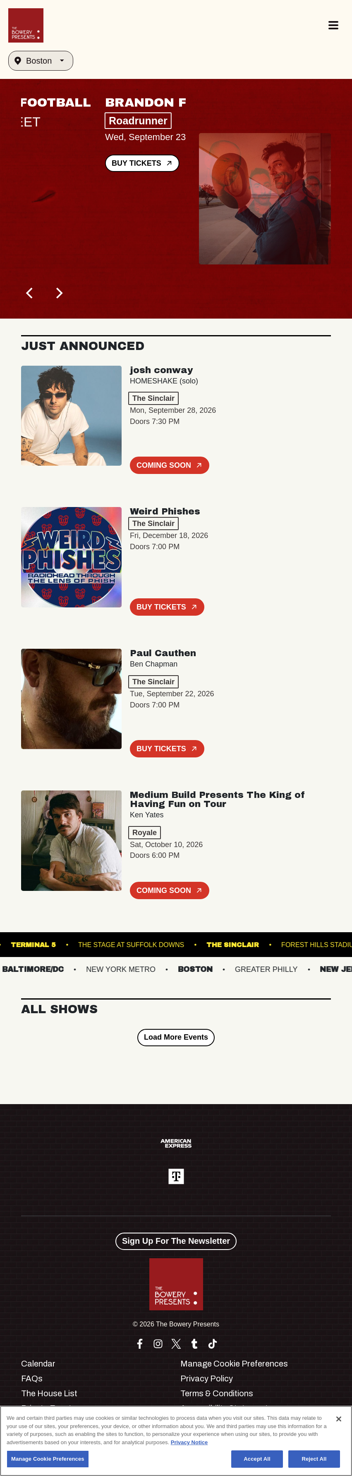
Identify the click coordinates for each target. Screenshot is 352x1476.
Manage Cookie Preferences (234, 1363)
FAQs (32, 1378)
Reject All (314, 1459)
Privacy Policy (206, 1378)
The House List (49, 1393)
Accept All (257, 1459)
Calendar (38, 1363)
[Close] (339, 1419)
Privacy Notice (189, 1442)
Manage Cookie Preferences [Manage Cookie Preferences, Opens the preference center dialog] (47, 1459)
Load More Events (176, 1037)
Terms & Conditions (216, 1393)
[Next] (58, 293)
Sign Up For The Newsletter (176, 1240)
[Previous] (30, 293)
